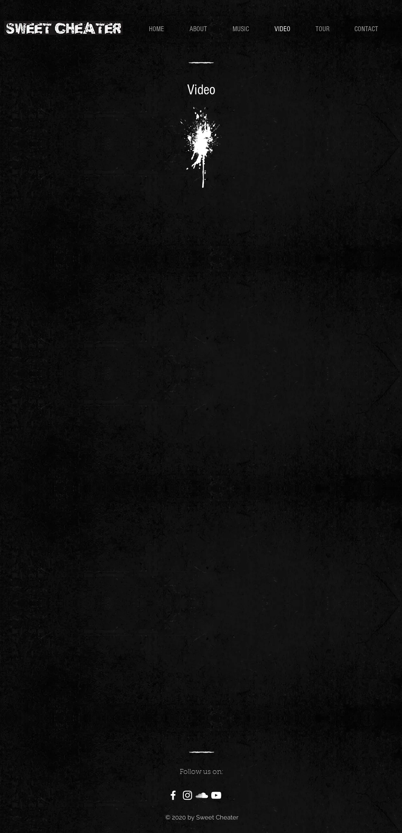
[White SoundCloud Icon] (202, 795)
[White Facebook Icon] (173, 795)
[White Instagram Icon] (187, 795)
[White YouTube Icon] (216, 795)
